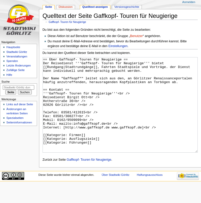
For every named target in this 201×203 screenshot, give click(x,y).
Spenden (12, 60)
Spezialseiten (14, 117)
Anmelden (188, 2)
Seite (48, 6)
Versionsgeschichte (126, 6)
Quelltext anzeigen (95, 6)
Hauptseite (13, 47)
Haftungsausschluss (149, 193)
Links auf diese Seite (19, 104)
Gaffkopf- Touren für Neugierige (67, 21)
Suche (6, 81)
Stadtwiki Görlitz (16, 51)
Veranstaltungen (16, 56)
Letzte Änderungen (18, 65)
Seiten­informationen (19, 122)
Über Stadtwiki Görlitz (115, 193)
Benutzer (136, 36)
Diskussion (66, 6)
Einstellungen (117, 46)
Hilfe (9, 74)
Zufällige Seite (15, 70)
